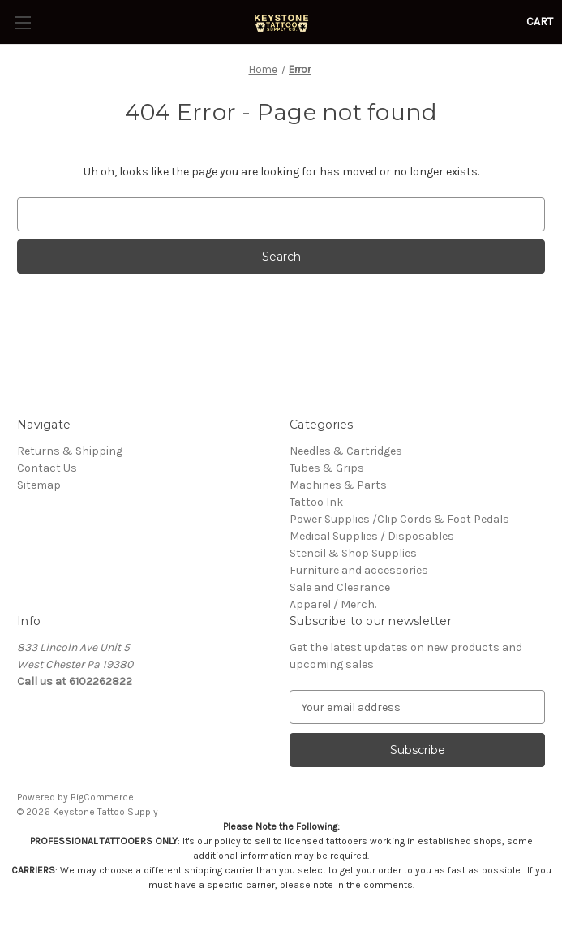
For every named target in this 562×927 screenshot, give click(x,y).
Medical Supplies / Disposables (372, 536)
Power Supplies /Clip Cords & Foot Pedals (399, 519)
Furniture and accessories (359, 570)
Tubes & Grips (327, 468)
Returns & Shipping (69, 451)
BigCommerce (102, 797)
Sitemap (39, 485)
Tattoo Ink (316, 502)
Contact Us (47, 468)
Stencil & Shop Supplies (353, 553)
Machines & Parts (338, 485)
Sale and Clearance (340, 587)
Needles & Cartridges (346, 451)
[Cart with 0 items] (539, 21)
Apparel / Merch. (333, 604)
